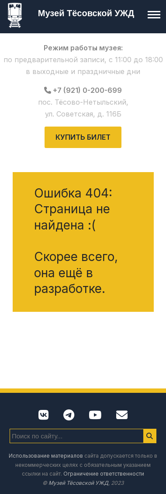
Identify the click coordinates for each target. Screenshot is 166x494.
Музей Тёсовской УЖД (86, 13)
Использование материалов (46, 455)
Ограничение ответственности (103, 473)
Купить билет (83, 137)
